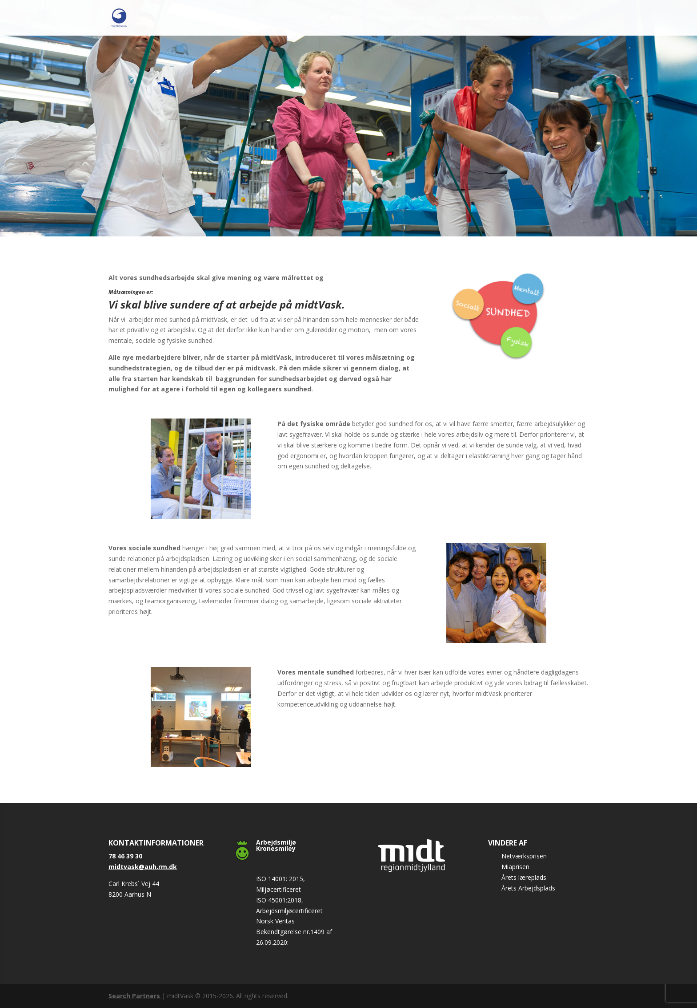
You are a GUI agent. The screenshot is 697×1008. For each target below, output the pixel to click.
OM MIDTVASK (339, 18)
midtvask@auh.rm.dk (142, 866)
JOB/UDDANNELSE (408, 18)
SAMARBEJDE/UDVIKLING (493, 18)
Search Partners (135, 996)
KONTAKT (565, 18)
